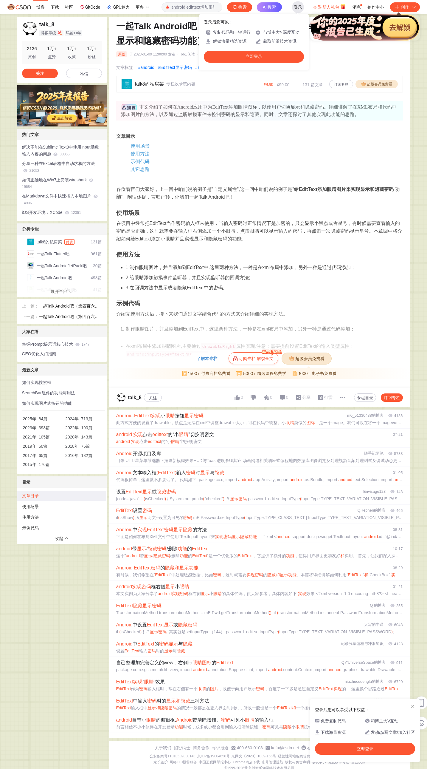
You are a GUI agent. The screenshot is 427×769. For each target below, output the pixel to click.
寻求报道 (220, 747)
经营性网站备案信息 (294, 756)
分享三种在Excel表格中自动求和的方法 (58, 167)
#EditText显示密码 (175, 67)
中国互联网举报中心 (215, 762)
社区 (69, 7)
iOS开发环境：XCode (51, 212)
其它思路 (140, 169)
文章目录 (30, 495)
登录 (298, 7)
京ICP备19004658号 (213, 756)
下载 (55, 7)
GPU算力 (118, 7)
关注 (153, 398)
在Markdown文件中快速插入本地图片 (60, 199)
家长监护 (160, 762)
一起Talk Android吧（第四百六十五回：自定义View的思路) (69, 317)
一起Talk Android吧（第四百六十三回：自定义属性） (69, 307)
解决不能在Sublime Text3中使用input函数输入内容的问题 (60, 150)
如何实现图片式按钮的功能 (47, 403)
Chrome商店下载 (246, 762)
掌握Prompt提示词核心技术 (56, 344)
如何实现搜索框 (36, 382)
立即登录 (254, 56)
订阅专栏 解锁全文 (255, 356)
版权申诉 (319, 762)
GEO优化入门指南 (39, 353)
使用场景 (140, 146)
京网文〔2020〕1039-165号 (254, 756)
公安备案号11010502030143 (172, 756)
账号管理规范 (272, 762)
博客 (40, 7)
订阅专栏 (341, 84)
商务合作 (201, 747)
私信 (84, 73)
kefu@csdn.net (285, 747)
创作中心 (375, 7)
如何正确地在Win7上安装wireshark (58, 183)
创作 (405, 7)
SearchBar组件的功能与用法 (48, 392)
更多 (142, 7)
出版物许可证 (338, 762)
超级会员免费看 (376, 83)
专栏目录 (365, 398)
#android (146, 67)
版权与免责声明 (297, 762)
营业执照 (358, 762)
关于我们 (163, 747)
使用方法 (140, 153)
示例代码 (140, 161)
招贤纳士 (182, 747)
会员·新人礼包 (329, 7)
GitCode (89, 7)
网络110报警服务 (183, 762)
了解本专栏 (207, 358)
